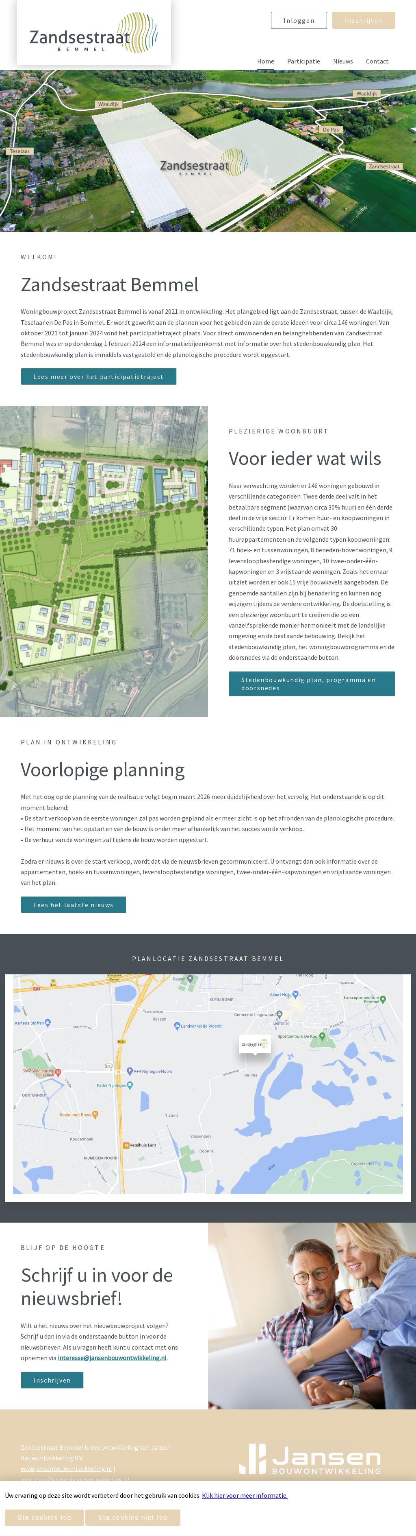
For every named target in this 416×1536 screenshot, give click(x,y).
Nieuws (343, 61)
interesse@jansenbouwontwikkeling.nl (75, 1479)
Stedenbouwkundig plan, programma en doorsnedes (308, 684)
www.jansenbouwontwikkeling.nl (66, 1468)
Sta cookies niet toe (133, 1517)
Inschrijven (364, 20)
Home (265, 61)
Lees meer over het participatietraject (98, 376)
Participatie (303, 61)
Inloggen (299, 20)
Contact (377, 61)
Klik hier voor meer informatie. (245, 1495)
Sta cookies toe (44, 1517)
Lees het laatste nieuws (73, 905)
